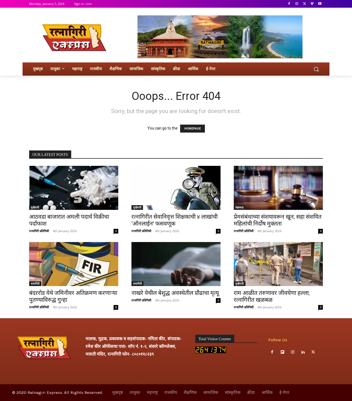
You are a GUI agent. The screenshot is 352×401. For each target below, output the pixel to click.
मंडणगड (239, 207)
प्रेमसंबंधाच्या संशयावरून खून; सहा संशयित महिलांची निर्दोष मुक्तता (277, 220)
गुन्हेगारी (35, 207)
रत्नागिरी (35, 283)
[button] (316, 69)
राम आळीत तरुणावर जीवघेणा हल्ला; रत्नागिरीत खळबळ (272, 296)
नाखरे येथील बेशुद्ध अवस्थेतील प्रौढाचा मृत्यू (175, 293)
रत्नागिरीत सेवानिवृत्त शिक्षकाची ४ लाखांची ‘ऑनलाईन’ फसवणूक (174, 220)
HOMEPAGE (192, 128)
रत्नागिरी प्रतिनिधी (39, 231)
